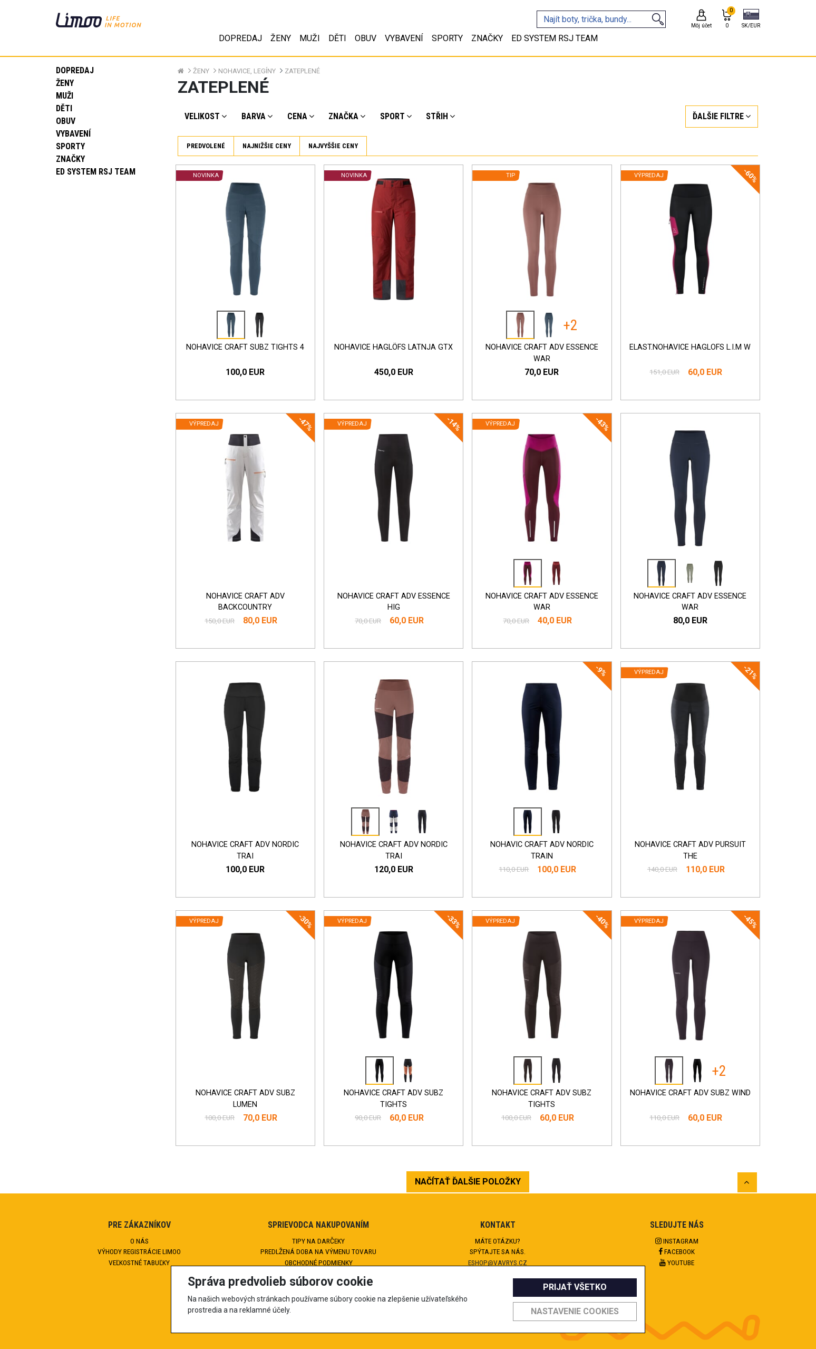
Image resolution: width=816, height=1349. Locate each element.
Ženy (65, 83)
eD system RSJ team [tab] (554, 38)
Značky (70, 159)
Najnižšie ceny (266, 146)
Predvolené (206, 146)
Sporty (70, 146)
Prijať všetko (575, 1287)
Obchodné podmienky (319, 1262)
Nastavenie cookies (575, 1311)
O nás (139, 1241)
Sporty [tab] (447, 38)
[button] (751, 19)
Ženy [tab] (280, 38)
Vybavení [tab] (404, 38)
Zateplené (302, 71)
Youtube (676, 1262)
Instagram (676, 1241)
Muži (64, 96)
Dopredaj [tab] (240, 38)
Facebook (677, 1251)
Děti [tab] (337, 38)
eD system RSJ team (95, 172)
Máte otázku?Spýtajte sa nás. (498, 1246)
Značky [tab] (487, 38)
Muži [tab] (309, 38)
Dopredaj (75, 70)
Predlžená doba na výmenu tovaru (318, 1251)
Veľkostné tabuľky (139, 1262)
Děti (64, 108)
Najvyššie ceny (333, 146)
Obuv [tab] (365, 38)
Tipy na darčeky (318, 1241)
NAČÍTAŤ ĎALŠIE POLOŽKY (468, 1182)
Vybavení (73, 134)
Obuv (65, 121)
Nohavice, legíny (247, 71)
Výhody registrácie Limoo (139, 1251)
